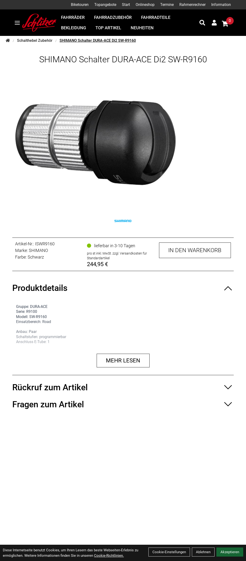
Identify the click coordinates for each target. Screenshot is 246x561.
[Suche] (202, 22)
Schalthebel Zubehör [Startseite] (34, 40)
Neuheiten (142, 27)
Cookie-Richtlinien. (109, 555)
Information (221, 4)
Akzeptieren (229, 552)
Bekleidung (73, 27)
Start (126, 4)
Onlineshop (145, 4)
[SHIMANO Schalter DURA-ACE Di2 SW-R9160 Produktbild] (123, 142)
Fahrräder (73, 17)
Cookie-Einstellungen (169, 552)
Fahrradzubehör (113, 17)
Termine (167, 4)
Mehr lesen (123, 360)
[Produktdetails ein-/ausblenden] (123, 288)
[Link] (17, 22)
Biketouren (80, 4)
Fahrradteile (155, 17)
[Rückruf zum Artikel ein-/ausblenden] (123, 387)
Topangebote (105, 4)
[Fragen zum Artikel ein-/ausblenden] (123, 404)
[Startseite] (8, 40)
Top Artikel (108, 27)
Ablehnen (203, 552)
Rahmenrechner (192, 4)
